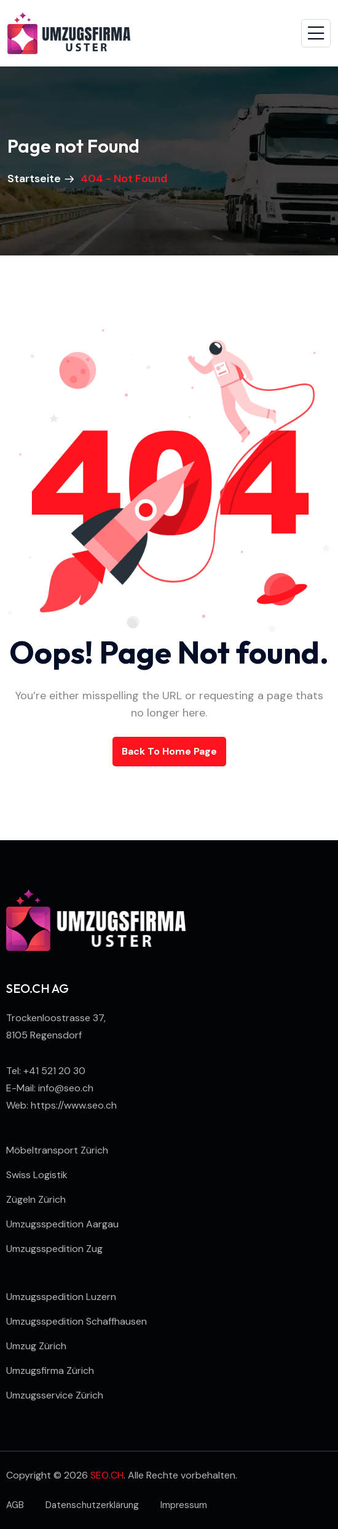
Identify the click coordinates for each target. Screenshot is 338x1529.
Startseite (35, 178)
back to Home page (169, 751)
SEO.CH (107, 1475)
